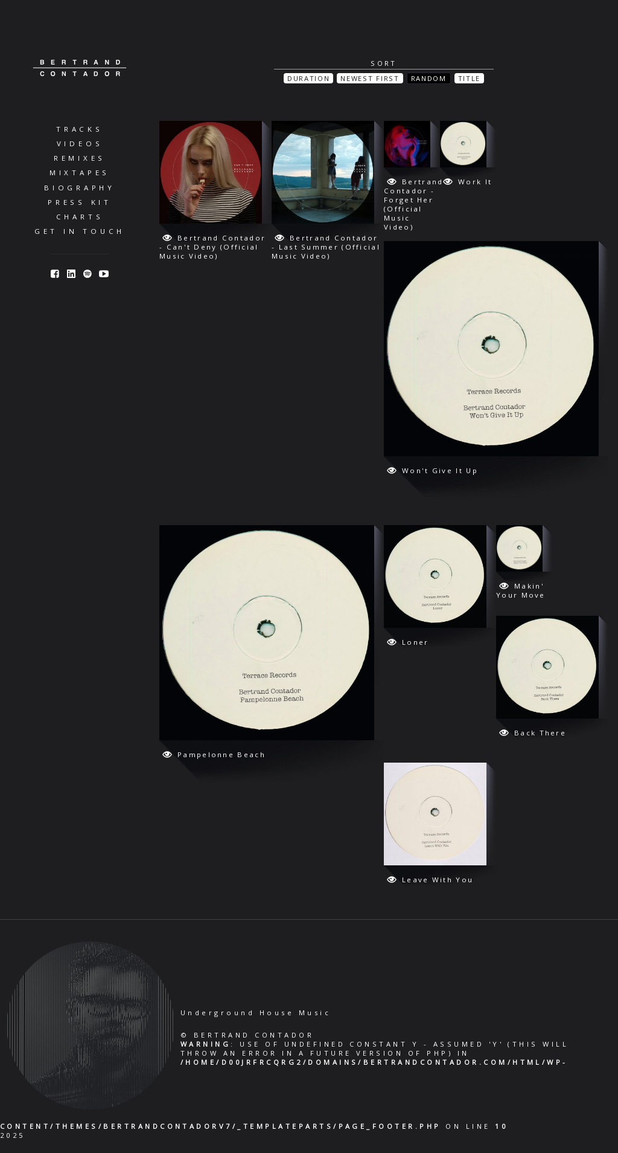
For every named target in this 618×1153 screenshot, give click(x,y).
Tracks (79, 129)
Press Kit (80, 202)
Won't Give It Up (440, 470)
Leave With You (437, 879)
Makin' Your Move (521, 590)
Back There (540, 732)
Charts (80, 216)
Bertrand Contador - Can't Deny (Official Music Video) (212, 246)
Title (469, 78)
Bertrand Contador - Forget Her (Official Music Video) (413, 204)
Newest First (369, 78)
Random (429, 78)
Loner (415, 642)
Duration (308, 78)
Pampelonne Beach (221, 754)
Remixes (80, 158)
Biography (79, 187)
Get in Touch (79, 231)
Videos (80, 143)
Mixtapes (79, 172)
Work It (475, 181)
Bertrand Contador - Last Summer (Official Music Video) (326, 246)
